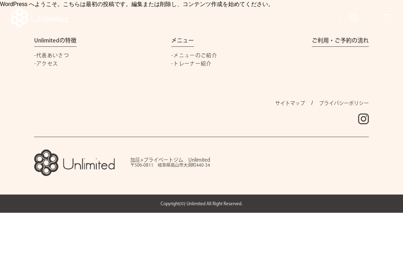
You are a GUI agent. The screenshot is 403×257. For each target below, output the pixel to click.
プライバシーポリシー (344, 103)
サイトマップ (290, 103)
